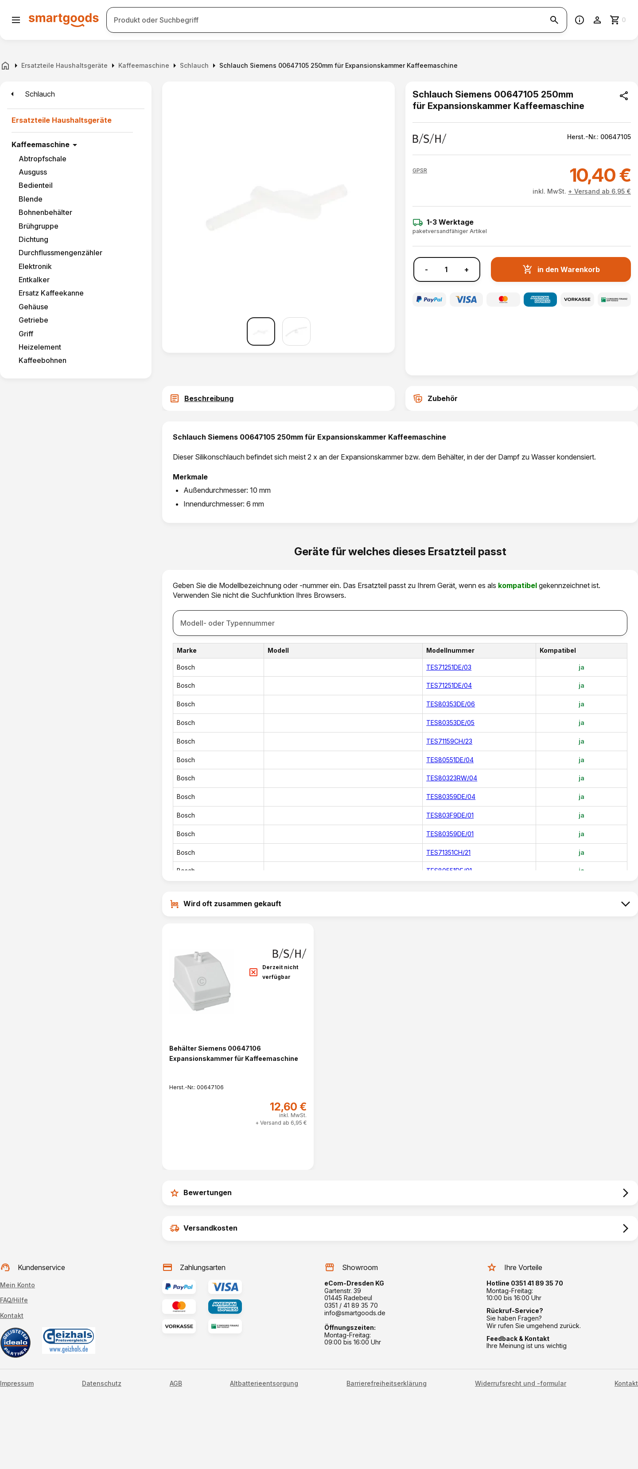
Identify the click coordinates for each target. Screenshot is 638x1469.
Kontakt (11, 1315)
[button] (419, 170)
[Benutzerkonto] (597, 20)
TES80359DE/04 (450, 796)
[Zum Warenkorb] (618, 20)
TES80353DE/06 (450, 704)
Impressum (17, 1383)
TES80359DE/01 (450, 834)
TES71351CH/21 (448, 852)
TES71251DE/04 (449, 685)
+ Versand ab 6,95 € (599, 191)
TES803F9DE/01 (450, 815)
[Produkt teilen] (624, 96)
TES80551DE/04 (450, 760)
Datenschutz (101, 1383)
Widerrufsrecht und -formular (520, 1383)
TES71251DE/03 (448, 667)
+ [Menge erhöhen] (466, 269)
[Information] (579, 20)
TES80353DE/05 (450, 722)
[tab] (278, 398)
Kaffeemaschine (41, 144)
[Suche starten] (554, 20)
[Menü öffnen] (16, 20)
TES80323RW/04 (451, 778)
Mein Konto (17, 1285)
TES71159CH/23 (449, 741)
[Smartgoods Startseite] (63, 20)
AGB (176, 1383)
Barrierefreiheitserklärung (386, 1383)
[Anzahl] (446, 269)
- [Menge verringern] (426, 269)
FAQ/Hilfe (14, 1300)
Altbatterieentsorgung (264, 1383)
